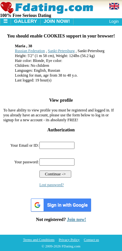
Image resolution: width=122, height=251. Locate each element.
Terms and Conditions (39, 240)
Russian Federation (30, 51)
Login (114, 21)
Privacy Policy (69, 240)
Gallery (25, 21)
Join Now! (57, 21)
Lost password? (51, 185)
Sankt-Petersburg (61, 51)
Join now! (76, 219)
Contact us (91, 240)
